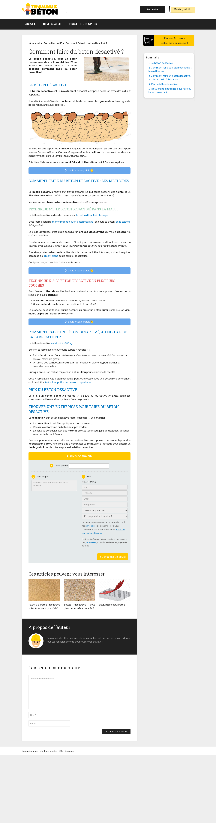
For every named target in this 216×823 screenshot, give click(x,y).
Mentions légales (48, 751)
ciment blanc (51, 255)
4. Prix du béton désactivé (163, 84)
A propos (69, 751)
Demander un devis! (113, 556)
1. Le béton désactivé (160, 63)
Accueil (30, 24)
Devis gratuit (182, 9)
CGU (61, 751)
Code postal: (61, 465)
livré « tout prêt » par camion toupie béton (68, 382)
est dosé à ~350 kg (61, 343)
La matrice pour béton (112, 604)
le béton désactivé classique (92, 215)
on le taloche (123, 221)
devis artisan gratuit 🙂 (79, 170)
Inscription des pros (83, 24)
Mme (93, 482)
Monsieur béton (56, 634)
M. (85, 482)
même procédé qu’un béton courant (73, 221)
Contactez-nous (30, 751)
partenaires (91, 526)
